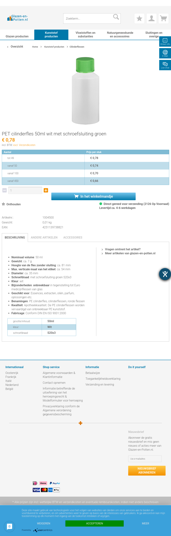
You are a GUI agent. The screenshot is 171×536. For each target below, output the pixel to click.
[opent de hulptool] (165, 274)
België (9, 389)
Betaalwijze (93, 373)
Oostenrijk (11, 373)
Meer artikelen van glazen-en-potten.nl (128, 253)
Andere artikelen (44, 237)
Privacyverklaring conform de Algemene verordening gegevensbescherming (61, 410)
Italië (8, 381)
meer (145, 523)
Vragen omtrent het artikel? (121, 249)
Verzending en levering (100, 384)
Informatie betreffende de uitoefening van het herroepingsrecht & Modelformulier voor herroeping (63, 394)
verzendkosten (72, 502)
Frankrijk (10, 377)
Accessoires (72, 237)
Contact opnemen (54, 382)
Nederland (11, 385)
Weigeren (43, 523)
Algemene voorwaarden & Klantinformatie (59, 375)
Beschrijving (15, 237)
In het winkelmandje (93, 196)
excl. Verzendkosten (24, 145)
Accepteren (94, 523)
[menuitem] (7, 3)
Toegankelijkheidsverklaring (103, 378)
